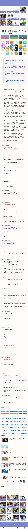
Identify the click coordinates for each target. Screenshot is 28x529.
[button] (23, 38)
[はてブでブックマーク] (23, 36)
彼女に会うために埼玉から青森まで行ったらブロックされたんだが (14, 421)
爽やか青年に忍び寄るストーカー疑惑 (9, 416)
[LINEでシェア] (14, 38)
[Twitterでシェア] (5, 36)
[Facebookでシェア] (14, 36)
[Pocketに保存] (5, 38)
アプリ (6, 407)
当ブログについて (14, 526)
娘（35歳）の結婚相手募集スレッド (8, 423)
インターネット (10, 407)
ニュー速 (2, 407)
